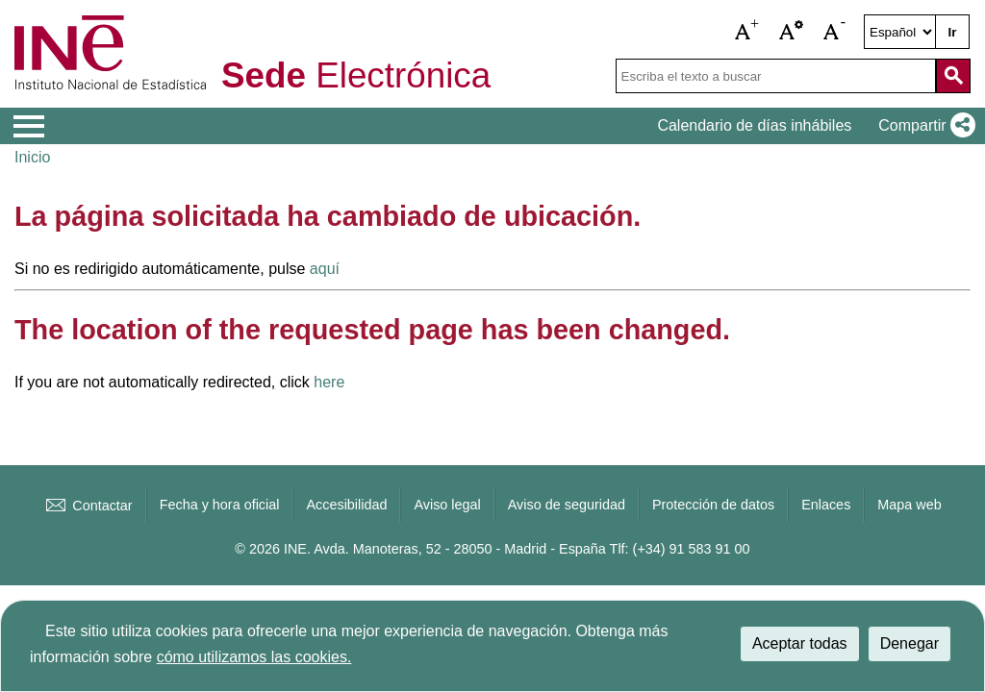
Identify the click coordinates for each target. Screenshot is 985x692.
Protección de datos (713, 504)
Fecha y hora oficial (220, 504)
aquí (325, 268)
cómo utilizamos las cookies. (254, 657)
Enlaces (825, 504)
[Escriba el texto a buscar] (776, 76)
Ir (952, 32)
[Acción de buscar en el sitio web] (953, 76)
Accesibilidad (346, 504)
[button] (747, 31)
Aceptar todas (799, 643)
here (329, 382)
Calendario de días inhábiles (754, 125)
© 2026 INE (271, 548)
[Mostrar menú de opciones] (29, 127)
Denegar (909, 643)
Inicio (32, 157)
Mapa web (909, 504)
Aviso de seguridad (566, 504)
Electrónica (356, 76)
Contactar (87, 505)
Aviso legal (447, 504)
